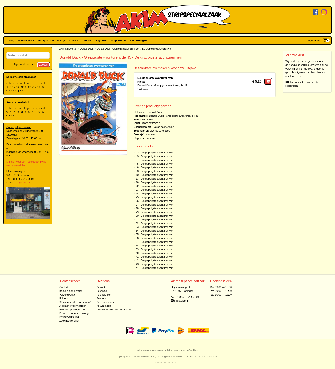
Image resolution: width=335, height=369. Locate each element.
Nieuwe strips (26, 40)
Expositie (101, 290)
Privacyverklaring (69, 317)
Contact (63, 287)
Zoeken (43, 64)
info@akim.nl (22, 182)
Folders (63, 298)
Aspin (177, 362)
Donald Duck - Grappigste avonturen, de (118, 48)
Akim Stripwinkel (67, 48)
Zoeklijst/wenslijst (69, 320)
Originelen (101, 40)
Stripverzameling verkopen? (75, 302)
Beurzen (101, 298)
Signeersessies (105, 302)
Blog (11, 40)
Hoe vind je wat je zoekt (72, 309)
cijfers (20, 90)
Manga (61, 40)
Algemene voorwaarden (72, 305)
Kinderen (151, 134)
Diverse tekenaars (160, 130)
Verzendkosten (67, 294)
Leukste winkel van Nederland (113, 309)
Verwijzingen (103, 305)
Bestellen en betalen (71, 290)
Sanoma (150, 138)
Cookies (193, 350)
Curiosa (86, 40)
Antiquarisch (46, 40)
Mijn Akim (314, 40)
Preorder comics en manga (74, 313)
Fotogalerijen (103, 294)
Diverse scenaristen (162, 127)
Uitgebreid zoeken (23, 64)
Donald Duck (86, 48)
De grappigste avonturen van (157, 152)
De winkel (101, 287)
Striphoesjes (118, 40)
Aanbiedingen (138, 40)
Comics (73, 40)
